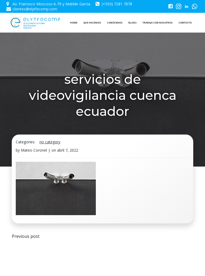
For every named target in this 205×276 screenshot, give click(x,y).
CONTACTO (185, 22)
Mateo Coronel (34, 150)
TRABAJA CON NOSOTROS (158, 22)
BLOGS (132, 22)
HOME (73, 22)
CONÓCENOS (115, 22)
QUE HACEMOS (92, 22)
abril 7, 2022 (67, 150)
